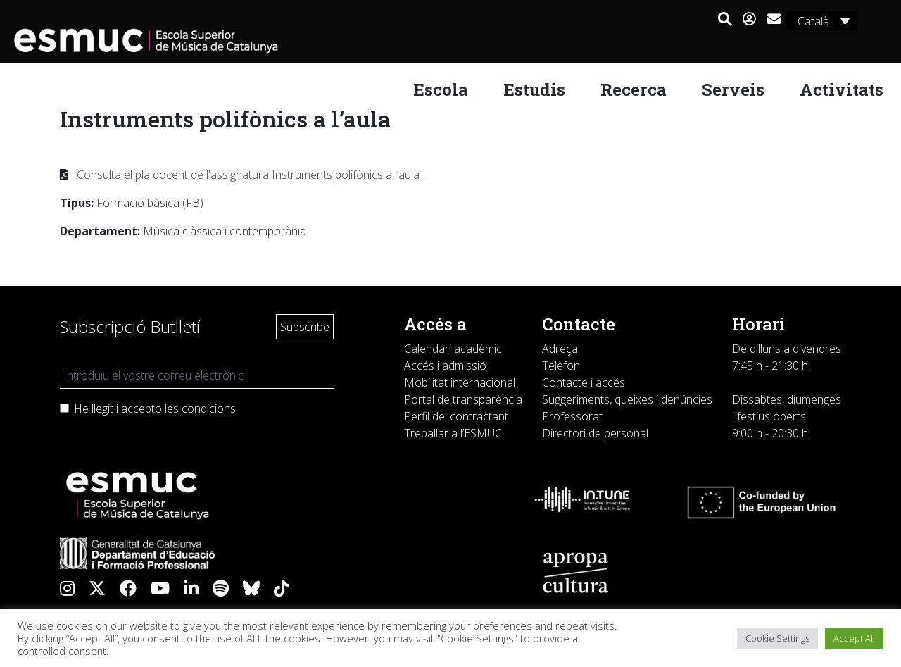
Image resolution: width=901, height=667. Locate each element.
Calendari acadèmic (453, 348)
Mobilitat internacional (459, 382)
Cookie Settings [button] (777, 638)
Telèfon (561, 365)
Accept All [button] (854, 638)
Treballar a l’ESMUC (453, 433)
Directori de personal (595, 433)
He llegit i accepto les (155, 408)
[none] (821, 20)
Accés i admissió (445, 365)
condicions (209, 408)
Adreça (560, 348)
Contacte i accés (583, 382)
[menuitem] (821, 20)
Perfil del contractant (456, 416)
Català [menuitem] (812, 21)
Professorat (572, 416)
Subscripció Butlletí (130, 326)
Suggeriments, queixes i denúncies (627, 399)
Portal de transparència (463, 399)
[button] (724, 20)
